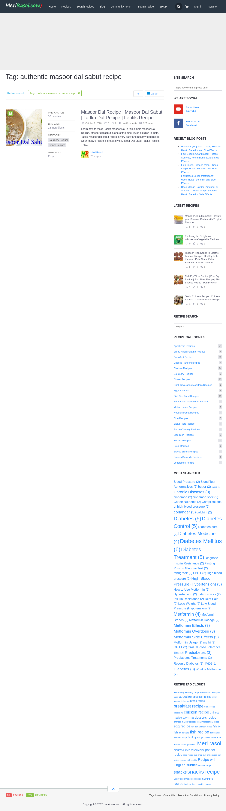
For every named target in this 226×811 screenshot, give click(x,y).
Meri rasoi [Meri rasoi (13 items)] (209, 743)
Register (213, 6)
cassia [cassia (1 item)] (216, 487)
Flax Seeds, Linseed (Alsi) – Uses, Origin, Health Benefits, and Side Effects (199, 169)
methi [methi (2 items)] (209, 642)
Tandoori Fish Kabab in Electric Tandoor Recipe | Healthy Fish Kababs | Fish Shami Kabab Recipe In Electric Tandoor (201, 257)
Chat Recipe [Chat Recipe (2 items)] (209, 707)
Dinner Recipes (198, 379)
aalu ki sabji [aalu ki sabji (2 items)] (179, 692)
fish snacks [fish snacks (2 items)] (215, 733)
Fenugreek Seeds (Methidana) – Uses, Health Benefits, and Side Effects (198, 179)
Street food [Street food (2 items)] (178, 779)
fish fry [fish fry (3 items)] (217, 726)
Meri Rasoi (96, 152)
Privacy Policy (211, 795)
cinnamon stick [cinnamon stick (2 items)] (205, 497)
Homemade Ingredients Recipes (198, 401)
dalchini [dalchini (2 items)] (204, 512)
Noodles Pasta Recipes (198, 412)
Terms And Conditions (190, 795)
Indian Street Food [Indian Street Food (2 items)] (213, 737)
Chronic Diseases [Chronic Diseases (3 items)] (192, 492)
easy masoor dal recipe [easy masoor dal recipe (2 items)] (208, 722)
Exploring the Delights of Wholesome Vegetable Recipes (202, 238)
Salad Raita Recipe (198, 424)
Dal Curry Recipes (198, 374)
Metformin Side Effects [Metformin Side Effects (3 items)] (196, 637)
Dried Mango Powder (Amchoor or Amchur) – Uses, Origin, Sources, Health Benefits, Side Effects (199, 191)
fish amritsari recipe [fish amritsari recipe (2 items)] (203, 727)
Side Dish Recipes (198, 435)
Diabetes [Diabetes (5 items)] (187, 519)
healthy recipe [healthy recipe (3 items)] (196, 737)
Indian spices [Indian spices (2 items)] (209, 594)
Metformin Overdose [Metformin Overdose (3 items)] (194, 631)
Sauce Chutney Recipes (198, 429)
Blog (102, 6)
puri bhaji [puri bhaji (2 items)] (198, 755)
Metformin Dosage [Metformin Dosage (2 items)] (204, 620)
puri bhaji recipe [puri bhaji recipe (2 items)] (210, 755)
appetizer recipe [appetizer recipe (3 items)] (202, 696)
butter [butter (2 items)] (204, 486)
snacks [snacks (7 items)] (180, 772)
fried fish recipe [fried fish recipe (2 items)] (180, 737)
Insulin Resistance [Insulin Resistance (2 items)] (189, 599)
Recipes (66, 6)
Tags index (155, 795)
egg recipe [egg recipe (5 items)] (182, 726)
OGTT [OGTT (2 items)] (180, 647)
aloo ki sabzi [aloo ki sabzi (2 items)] (205, 692)
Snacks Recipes (198, 440)
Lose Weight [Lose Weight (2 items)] (189, 603)
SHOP (163, 6)
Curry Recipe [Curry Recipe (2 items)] (188, 718)
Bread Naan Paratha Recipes (198, 351)
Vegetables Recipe (198, 463)
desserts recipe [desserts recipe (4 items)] (205, 717)
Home (52, 6)
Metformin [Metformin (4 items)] (187, 614)
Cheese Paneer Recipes (198, 363)
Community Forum (121, 6)
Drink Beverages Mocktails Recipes (198, 385)
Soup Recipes (198, 446)
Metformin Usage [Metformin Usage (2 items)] (188, 642)
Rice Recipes (198, 418)
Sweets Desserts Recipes (198, 457)
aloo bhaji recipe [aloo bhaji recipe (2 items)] (192, 692)
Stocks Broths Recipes (198, 451)
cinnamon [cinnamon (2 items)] (183, 497)
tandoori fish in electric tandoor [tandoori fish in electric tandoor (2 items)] (197, 784)
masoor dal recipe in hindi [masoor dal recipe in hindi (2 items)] (185, 744)
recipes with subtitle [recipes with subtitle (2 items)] (188, 760)
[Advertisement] (113, 41)
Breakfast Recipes (198, 357)
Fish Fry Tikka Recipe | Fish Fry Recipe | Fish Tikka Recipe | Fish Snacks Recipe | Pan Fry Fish (202, 279)
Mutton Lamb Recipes (198, 407)
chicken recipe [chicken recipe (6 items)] (196, 712)
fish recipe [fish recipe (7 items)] (199, 732)
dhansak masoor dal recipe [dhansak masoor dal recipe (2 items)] (186, 722)
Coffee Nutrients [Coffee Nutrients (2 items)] (187, 502)
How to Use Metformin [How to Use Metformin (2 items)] (191, 589)
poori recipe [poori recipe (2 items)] (188, 755)
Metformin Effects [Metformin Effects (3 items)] (192, 625)
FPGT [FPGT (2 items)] (199, 573)
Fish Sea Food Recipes (198, 396)
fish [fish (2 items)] (192, 727)
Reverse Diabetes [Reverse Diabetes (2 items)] (188, 663)
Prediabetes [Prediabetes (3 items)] (198, 652)
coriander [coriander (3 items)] (185, 512)
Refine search (16, 93)
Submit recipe (146, 6)
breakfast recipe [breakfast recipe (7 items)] (188, 706)
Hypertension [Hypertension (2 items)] (185, 594)
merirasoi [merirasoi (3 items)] (179, 750)
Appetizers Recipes (198, 346)
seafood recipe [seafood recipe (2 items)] (205, 765)
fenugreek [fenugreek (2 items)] (183, 573)
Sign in (198, 6)
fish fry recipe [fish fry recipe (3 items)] (181, 732)
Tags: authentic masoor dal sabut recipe (55, 93)
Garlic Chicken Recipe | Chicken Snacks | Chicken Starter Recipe (202, 298)
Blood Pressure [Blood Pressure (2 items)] (187, 482)
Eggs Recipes (198, 390)
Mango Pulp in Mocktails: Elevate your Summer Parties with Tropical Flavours (203, 219)
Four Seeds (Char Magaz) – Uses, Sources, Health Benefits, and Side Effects (200, 157)
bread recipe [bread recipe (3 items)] (197, 700)
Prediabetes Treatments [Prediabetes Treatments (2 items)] (193, 657)
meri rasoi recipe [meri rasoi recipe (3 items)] (194, 750)
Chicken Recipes (198, 368)
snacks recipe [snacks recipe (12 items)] (203, 772)
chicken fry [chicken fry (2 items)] (178, 713)
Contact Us (169, 795)
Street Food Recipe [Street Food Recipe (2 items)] (192, 779)
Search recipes (85, 6)
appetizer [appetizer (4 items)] (185, 696)
